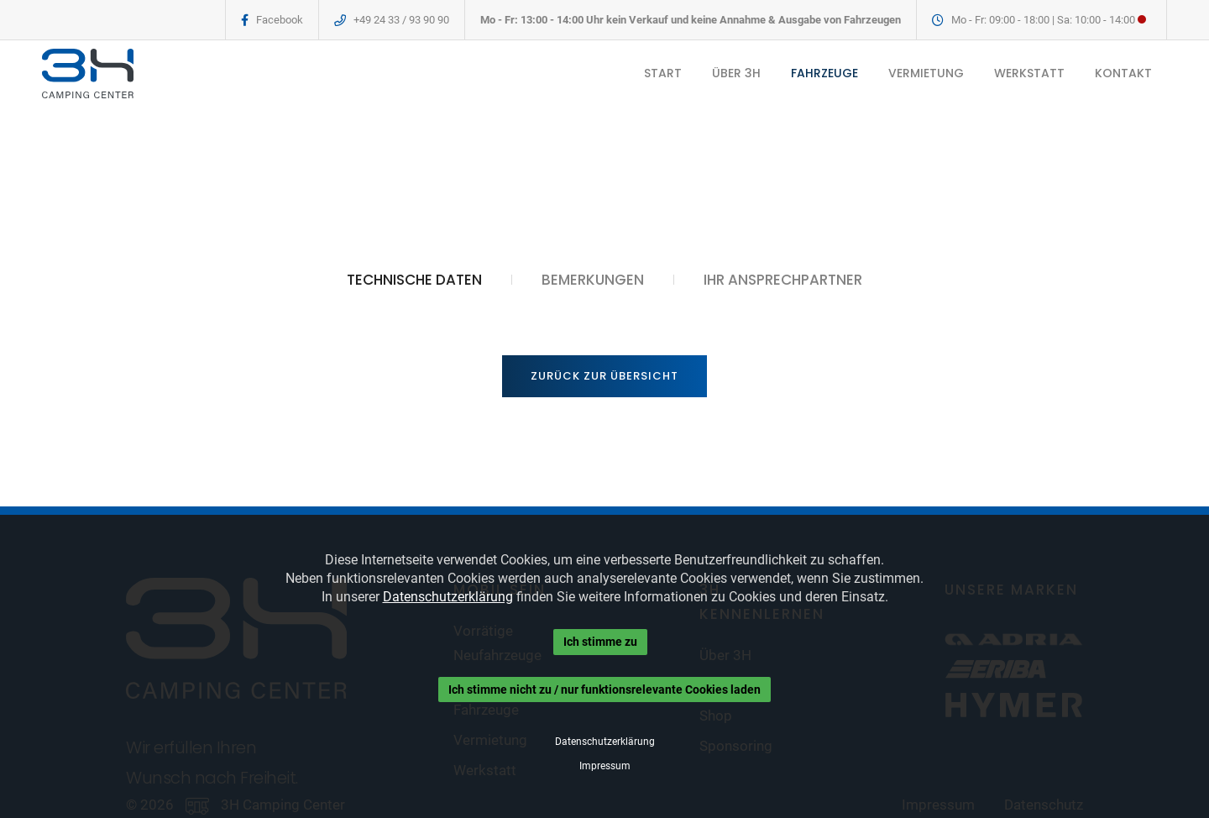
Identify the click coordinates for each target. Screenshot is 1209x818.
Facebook (279, 19)
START (663, 73)
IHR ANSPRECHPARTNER (783, 280)
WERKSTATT (1029, 73)
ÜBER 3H (736, 73)
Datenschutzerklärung (448, 597)
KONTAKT (1123, 73)
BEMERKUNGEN (593, 280)
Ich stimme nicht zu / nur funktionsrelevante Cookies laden (604, 689)
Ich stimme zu (600, 641)
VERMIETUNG (926, 73)
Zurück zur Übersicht (604, 376)
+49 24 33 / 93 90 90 (401, 19)
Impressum (605, 766)
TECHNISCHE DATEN (414, 280)
